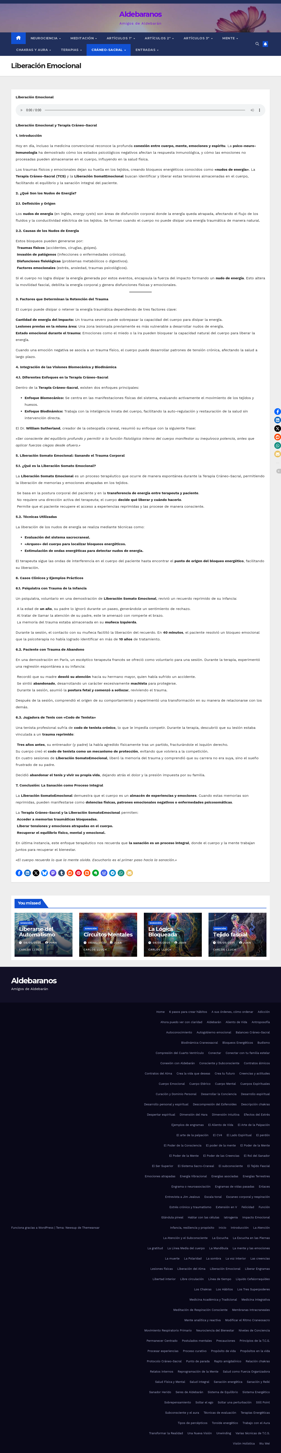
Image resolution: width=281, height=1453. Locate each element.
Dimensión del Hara (193, 1114)
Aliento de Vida (236, 1022)
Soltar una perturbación (234, 1402)
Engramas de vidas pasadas (234, 1186)
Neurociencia (45, 38)
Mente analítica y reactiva (202, 1320)
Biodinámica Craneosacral (199, 1042)
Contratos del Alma (158, 1073)
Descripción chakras (255, 1104)
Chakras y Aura (32, 50)
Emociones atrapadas (160, 1176)
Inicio (222, 1227)
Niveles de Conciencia (254, 1330)
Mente (229, 38)
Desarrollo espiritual (255, 1094)
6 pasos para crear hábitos (188, 1012)
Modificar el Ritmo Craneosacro (247, 1320)
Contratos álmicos (257, 1063)
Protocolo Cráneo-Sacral (164, 1361)
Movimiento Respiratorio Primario (168, 1330)
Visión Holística (244, 1443)
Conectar (214, 1053)
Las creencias (260, 1258)
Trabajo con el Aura (256, 1423)
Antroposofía (261, 1022)
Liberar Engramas (257, 1268)
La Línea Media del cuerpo (186, 1248)
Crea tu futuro (225, 1073)
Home (160, 1012)
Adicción (264, 1012)
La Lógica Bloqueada (162, 932)
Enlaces (264, 1186)
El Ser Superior (162, 1166)
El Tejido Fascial (258, 1166)
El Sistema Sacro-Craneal (196, 1166)
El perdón (263, 1135)
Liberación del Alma (191, 1268)
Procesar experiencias (162, 1351)
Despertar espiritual (161, 1114)
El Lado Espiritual (239, 1135)
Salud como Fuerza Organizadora (246, 1371)
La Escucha (220, 1238)
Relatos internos (161, 1371)
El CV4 (217, 1135)
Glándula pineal (172, 1217)
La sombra (213, 1258)
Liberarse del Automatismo (37, 932)
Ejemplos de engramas (187, 1125)
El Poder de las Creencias (221, 1155)
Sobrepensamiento (177, 1402)
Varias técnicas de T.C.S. (253, 1433)
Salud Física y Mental (170, 1382)
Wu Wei (264, 1443)
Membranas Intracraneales (251, 1310)
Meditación (82, 38)
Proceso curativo (195, 1351)
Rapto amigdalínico (227, 1361)
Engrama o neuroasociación (191, 1186)
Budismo (264, 1042)
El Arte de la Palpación (254, 1125)
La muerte (172, 1258)
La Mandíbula (218, 1248)
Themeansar (91, 1227)
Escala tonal (213, 1197)
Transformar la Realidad (166, 1433)
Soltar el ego (204, 1402)
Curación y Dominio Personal (176, 1094)
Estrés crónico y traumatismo (190, 1207)
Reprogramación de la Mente (198, 1371)
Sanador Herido (160, 1392)
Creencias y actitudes (254, 1073)
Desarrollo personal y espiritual (166, 1104)
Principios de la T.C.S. (255, 1340)
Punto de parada (198, 1361)
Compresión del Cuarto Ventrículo (180, 1053)
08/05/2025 (32, 942)
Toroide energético (225, 1423)
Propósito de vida (223, 1351)
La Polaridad (193, 1258)
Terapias (70, 50)
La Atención (261, 1227)
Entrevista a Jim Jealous (182, 1197)
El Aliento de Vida (220, 1125)
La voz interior (236, 1258)
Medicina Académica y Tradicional (213, 1299)
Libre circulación (192, 1279)
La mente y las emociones (251, 1248)
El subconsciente (231, 1166)
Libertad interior (164, 1279)
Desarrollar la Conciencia (218, 1094)
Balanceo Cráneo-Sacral (253, 1032)
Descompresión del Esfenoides (215, 1104)
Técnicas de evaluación (220, 1412)
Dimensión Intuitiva (225, 1114)
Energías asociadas (224, 1176)
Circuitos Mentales (108, 934)
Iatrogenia (231, 1217)
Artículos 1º (120, 38)
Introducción (240, 1227)
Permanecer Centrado (162, 1340)
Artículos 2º (158, 38)
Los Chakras (203, 1289)
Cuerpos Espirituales (255, 1083)
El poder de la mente (221, 1145)
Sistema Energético (256, 1392)
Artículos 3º (197, 38)
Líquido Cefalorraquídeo (253, 1279)
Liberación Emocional (225, 1268)
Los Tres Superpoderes (253, 1289)
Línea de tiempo (219, 1279)
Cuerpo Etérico (200, 1083)
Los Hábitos (224, 1289)
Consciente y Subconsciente (219, 1063)
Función (264, 1207)
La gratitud (155, 1248)
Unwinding (223, 1433)
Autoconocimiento (179, 1032)
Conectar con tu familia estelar (248, 1053)
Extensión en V (226, 1207)
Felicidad (247, 1207)
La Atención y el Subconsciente (185, 1238)
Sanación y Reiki (258, 1382)
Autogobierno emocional (214, 1032)
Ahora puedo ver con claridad (181, 1022)
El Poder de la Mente (255, 1145)
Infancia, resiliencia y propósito (192, 1227)
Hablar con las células (203, 1217)
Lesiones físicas (161, 1268)
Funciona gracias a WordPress (32, 1227)
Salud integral (199, 1382)
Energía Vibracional (193, 1176)
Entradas (146, 50)
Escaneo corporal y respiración (248, 1197)
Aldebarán (214, 1022)
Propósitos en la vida (255, 1351)
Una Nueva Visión (199, 1433)
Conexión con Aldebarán (177, 1063)
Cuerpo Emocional (172, 1083)
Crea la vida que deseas (193, 1073)
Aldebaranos (140, 14)
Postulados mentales (197, 1340)
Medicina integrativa (255, 1299)
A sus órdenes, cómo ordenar (232, 1012)
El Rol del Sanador (257, 1155)
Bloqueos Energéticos (237, 1042)
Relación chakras (258, 1361)
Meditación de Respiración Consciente (200, 1310)
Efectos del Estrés (257, 1114)
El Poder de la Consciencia (183, 1145)
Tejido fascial (230, 934)
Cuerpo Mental (225, 1083)
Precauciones (225, 1340)
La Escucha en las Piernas (251, 1238)
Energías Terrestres (256, 1176)
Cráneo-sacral (108, 50)
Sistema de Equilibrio (223, 1392)
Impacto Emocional (256, 1217)
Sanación (26, 923)
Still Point (263, 1402)
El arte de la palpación (193, 1135)
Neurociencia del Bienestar (215, 1330)
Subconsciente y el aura (182, 1412)
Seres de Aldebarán (189, 1392)
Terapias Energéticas (255, 1412)
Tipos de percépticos (192, 1423)
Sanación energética (228, 1382)
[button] (257, 44)
